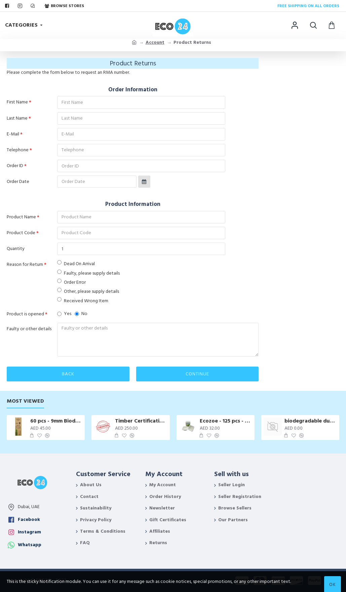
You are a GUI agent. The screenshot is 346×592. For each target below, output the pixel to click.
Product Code (21, 234)
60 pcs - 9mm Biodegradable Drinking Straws (56, 421)
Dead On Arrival (76, 266)
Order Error (71, 284)
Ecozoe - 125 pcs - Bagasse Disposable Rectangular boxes (226, 421)
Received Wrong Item (82, 303)
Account (155, 42)
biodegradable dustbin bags (310, 421)
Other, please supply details (88, 293)
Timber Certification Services (141, 421)
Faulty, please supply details (88, 275)
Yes (64, 316)
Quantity (16, 250)
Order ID (15, 166)
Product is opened (25, 316)
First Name (17, 102)
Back (68, 376)
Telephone (18, 150)
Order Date (18, 183)
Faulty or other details (29, 331)
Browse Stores (64, 6)
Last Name (17, 118)
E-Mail (13, 134)
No (81, 316)
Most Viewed (25, 401)
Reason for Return (25, 266)
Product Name (21, 218)
